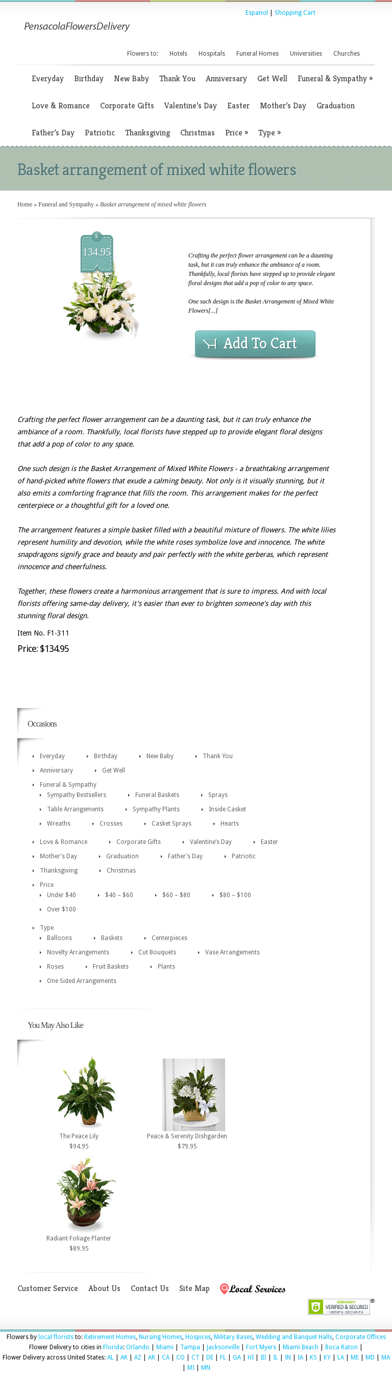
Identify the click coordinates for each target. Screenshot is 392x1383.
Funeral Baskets (157, 795)
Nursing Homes (160, 1337)
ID (263, 1357)
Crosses (111, 823)
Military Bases (233, 1337)
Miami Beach (300, 1347)
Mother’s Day (283, 105)
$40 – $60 (119, 895)
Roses (55, 966)
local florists (56, 1337)
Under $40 (61, 895)
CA (165, 1357)
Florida (113, 1347)
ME (355, 1357)
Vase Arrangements (232, 952)
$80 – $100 (235, 895)
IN (288, 1357)
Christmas (197, 132)
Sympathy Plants (156, 809)
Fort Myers (261, 1347)
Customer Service (47, 1288)
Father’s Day (53, 132)
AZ (137, 1357)
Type (269, 132)
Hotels (178, 53)
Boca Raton (341, 1347)
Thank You (177, 78)
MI (190, 1367)
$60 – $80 (176, 895)
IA (300, 1357)
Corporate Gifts (127, 105)
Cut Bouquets (157, 952)
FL (223, 1357)
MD (370, 1357)
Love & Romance (61, 105)
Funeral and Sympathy (66, 204)
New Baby (131, 78)
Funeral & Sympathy (335, 78)
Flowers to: (142, 53)
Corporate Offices (360, 1337)
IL (275, 1357)
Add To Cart (260, 343)
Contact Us (150, 1288)
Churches (346, 53)
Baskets (111, 938)
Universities (306, 53)
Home (24, 204)
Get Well (272, 78)
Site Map (194, 1288)
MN (205, 1367)
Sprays (218, 795)
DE (209, 1357)
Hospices (198, 1337)
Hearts (229, 823)
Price (236, 132)
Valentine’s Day (190, 105)
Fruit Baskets (111, 966)
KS (313, 1357)
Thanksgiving (147, 132)
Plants (166, 966)
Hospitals (212, 53)
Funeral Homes (257, 53)
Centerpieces (169, 938)
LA (340, 1357)
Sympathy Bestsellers (76, 795)
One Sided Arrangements (81, 980)
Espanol (257, 12)
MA (385, 1357)
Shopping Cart (295, 12)
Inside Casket (227, 809)
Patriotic (100, 132)
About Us (104, 1288)
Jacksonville (223, 1347)
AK (124, 1357)
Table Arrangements (75, 809)
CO (180, 1357)
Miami (165, 1347)
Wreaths (58, 823)
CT (195, 1357)
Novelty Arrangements (78, 952)
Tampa (190, 1347)
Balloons (59, 938)
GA (237, 1357)
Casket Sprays (171, 823)
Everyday (48, 78)
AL (110, 1357)
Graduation (335, 105)
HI (251, 1357)
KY (327, 1357)
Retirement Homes (110, 1337)
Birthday (89, 78)
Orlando (138, 1347)
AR (151, 1357)
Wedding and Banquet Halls (294, 1337)
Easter (238, 105)
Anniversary (226, 78)
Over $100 (61, 909)
